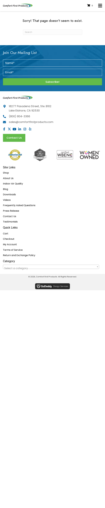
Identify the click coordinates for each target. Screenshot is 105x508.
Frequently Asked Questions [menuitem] (19, 205)
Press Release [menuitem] (11, 211)
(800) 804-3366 (19, 116)
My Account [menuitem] (10, 244)
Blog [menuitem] (5, 189)
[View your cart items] (90, 5)
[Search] (52, 32)
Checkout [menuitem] (8, 239)
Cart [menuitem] (5, 233)
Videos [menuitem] (7, 200)
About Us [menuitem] (8, 178)
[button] (52, 81)
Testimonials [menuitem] (10, 221)
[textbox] (51, 268)
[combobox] (51, 267)
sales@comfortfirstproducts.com (31, 122)
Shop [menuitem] (6, 172)
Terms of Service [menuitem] (13, 250)
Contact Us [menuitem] (9, 216)
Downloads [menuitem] (9, 194)
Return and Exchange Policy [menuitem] (19, 255)
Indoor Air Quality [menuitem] (13, 183)
